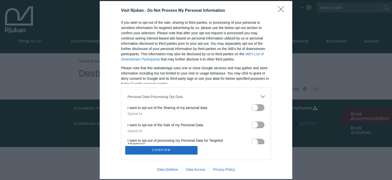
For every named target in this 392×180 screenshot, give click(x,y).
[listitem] (196, 96)
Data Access (196, 170)
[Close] (282, 11)
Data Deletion (167, 170)
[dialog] (196, 90)
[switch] (258, 107)
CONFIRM (161, 150)
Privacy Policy (224, 170)
